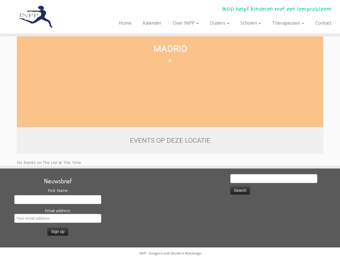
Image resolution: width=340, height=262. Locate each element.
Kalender (152, 23)
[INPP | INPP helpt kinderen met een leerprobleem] (39, 17)
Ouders (219, 23)
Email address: (57, 215)
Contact (323, 23)
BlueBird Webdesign (186, 253)
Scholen (250, 23)
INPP (142, 253)
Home (125, 23)
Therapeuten (288, 23)
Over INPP (186, 23)
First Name (58, 190)
